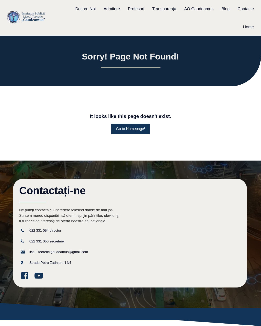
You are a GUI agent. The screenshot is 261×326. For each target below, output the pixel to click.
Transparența (164, 9)
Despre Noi (85, 9)
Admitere (112, 9)
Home (248, 27)
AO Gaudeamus (198, 9)
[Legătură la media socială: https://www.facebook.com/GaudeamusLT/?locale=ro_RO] (26, 275)
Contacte (246, 9)
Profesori (136, 9)
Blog (225, 9)
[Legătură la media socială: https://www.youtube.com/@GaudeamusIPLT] (40, 275)
